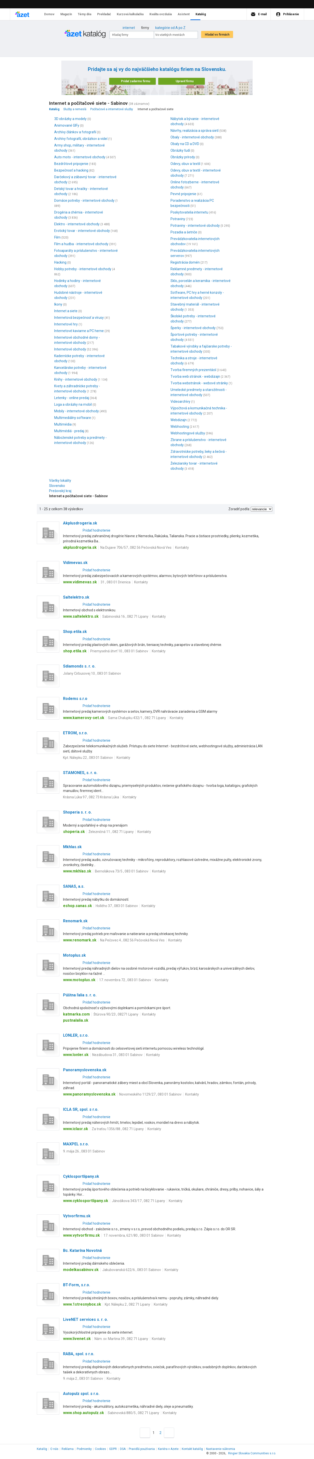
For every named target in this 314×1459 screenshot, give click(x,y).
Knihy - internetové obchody (75, 379)
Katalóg (42, 1449)
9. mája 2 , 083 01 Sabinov (83, 1378)
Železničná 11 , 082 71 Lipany (111, 832)
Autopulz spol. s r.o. (81, 1393)
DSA (123, 1449)
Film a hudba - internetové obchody (81, 244)
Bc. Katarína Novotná (82, 1250)
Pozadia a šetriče (183, 232)
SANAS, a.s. (73, 886)
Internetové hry (66, 324)
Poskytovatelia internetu (189, 212)
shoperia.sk (74, 831)
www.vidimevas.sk (80, 582)
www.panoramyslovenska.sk (89, 1094)
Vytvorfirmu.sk (77, 1216)
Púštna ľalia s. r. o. (79, 995)
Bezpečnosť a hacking (71, 170)
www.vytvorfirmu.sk (81, 1235)
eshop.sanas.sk (77, 905)
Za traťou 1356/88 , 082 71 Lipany (118, 1129)
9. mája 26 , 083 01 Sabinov (84, 1151)
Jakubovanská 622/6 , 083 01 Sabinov (131, 1270)
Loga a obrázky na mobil (73, 404)
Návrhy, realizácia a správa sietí (194, 131)
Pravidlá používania (142, 1449)
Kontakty (182, 547)
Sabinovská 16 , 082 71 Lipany (125, 616)
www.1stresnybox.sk (82, 1304)
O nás (54, 1449)
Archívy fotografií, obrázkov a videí (80, 139)
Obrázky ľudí (180, 150)
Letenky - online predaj (71, 398)
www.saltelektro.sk (81, 616)
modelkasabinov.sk (81, 1269)
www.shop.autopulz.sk (83, 1412)
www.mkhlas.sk (77, 871)
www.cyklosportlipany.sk (85, 1200)
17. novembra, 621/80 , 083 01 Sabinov (134, 1235)
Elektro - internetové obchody (77, 224)
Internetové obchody (70, 349)
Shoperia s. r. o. (77, 812)
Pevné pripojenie (183, 194)
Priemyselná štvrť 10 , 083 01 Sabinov (119, 651)
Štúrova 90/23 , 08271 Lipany (115, 1014)
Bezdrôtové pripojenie (71, 164)
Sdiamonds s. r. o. (79, 666)
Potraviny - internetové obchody (195, 226)
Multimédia (63, 424)
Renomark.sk (75, 921)
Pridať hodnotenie (96, 530)
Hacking (60, 262)
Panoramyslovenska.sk (84, 1070)
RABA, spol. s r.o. (78, 1354)
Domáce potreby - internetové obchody (84, 200)
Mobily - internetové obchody (76, 411)
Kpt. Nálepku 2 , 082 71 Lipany (127, 1304)
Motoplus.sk (74, 955)
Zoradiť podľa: (239, 509)
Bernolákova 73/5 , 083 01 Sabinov (121, 871)
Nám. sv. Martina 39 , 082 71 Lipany (121, 1339)
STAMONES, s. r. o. (80, 772)
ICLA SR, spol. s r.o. (80, 1109)
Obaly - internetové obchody (192, 137)
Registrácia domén (185, 262)
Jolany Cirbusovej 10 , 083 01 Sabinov (92, 673)
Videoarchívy (180, 401)
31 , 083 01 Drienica (116, 582)
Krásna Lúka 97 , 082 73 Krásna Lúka (91, 797)
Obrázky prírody (182, 157)
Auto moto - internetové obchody (79, 157)
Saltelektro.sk (76, 597)
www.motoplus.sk (79, 979)
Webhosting (179, 426)
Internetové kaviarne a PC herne (79, 331)
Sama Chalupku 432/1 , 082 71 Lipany (137, 718)
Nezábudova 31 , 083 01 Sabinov (117, 1055)
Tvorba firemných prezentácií (193, 370)
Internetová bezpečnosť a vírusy (79, 318)
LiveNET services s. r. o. (85, 1319)
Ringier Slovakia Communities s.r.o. (252, 1453)
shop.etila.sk (75, 651)
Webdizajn (178, 420)
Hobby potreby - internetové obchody (82, 269)
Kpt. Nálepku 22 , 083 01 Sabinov (88, 758)
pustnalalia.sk (75, 1020)
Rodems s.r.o (75, 698)
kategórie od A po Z (170, 28)
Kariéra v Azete (168, 1449)
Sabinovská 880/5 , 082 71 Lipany (133, 1413)
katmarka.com (76, 1014)
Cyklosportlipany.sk (81, 1176)
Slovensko (58, 486)
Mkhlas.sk (72, 846)
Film (57, 237)
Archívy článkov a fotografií (75, 132)
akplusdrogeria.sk (80, 547)
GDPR (113, 1449)
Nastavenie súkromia (220, 1449)
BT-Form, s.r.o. (76, 1285)
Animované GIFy (66, 125)
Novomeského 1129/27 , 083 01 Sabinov (150, 1094)
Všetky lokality (60, 480)
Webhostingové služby (187, 433)
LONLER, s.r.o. (76, 1035)
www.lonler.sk (76, 1054)
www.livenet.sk (77, 1338)
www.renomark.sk (79, 940)
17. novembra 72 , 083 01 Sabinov (125, 980)
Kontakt (192, 1449)
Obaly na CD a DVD (184, 144)
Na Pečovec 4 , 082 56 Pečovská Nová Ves (132, 940)
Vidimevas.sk (75, 562)
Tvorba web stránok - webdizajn (195, 376)
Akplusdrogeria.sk (80, 523)
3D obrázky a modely (70, 119)
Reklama (68, 1449)
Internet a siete (66, 311)
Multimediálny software (72, 418)
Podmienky (84, 1449)
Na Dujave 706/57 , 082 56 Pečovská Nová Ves (135, 547)
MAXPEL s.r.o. (76, 1144)
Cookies (100, 1449)
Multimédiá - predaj (69, 431)
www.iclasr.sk (75, 1128)
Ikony (58, 304)
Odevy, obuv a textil (185, 164)
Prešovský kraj (61, 491)
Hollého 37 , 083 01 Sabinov (117, 906)
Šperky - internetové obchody (193, 328)
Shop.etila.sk (75, 631)
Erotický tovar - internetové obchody (82, 231)
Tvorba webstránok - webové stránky (199, 383)
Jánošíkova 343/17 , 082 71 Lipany (138, 1201)
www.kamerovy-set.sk (83, 717)
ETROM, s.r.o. (75, 733)
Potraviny (177, 219)
